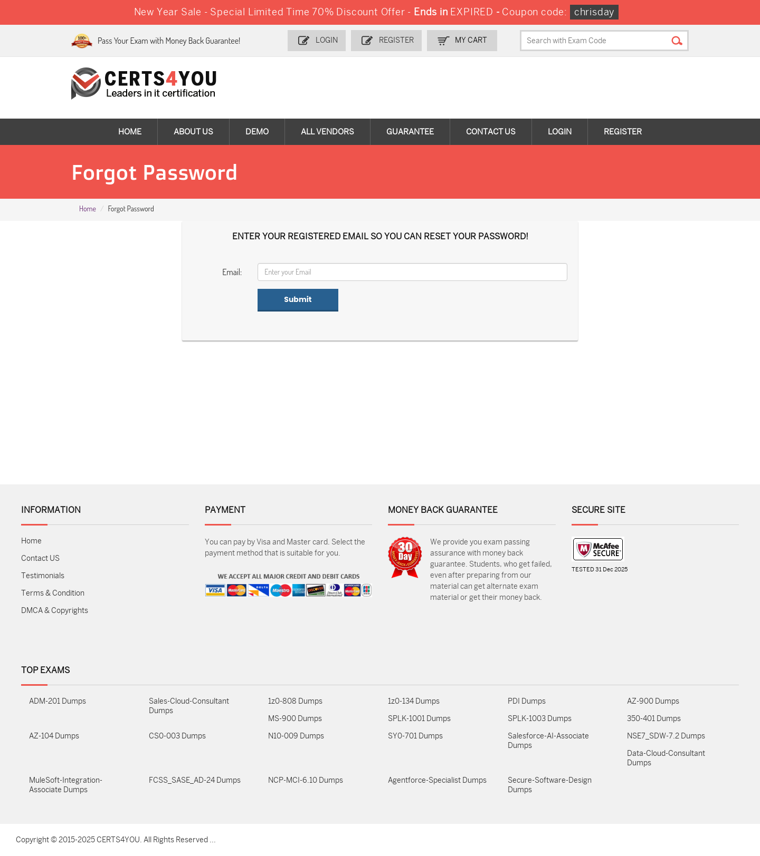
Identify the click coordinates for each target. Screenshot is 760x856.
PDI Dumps (527, 701)
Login (327, 40)
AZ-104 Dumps (54, 736)
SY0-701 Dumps (415, 736)
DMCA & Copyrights (54, 611)
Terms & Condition (52, 593)
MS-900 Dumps (295, 719)
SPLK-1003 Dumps (540, 719)
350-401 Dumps (654, 719)
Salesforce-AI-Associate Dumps (548, 741)
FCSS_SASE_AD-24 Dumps (195, 780)
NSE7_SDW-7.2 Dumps (666, 736)
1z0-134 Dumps (414, 701)
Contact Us (491, 132)
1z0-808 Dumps (295, 701)
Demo (257, 132)
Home (129, 132)
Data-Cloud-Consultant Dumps (666, 758)
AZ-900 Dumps (653, 701)
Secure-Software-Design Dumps (550, 785)
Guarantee (410, 132)
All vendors (327, 132)
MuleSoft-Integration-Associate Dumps (65, 785)
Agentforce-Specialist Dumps (437, 780)
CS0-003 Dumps (177, 736)
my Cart (471, 40)
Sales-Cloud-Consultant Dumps (189, 706)
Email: (232, 272)
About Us (193, 132)
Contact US (40, 558)
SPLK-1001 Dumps (419, 719)
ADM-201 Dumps (57, 701)
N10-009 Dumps (296, 736)
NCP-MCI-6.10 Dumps (305, 780)
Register (396, 40)
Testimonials (42, 576)
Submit (297, 299)
